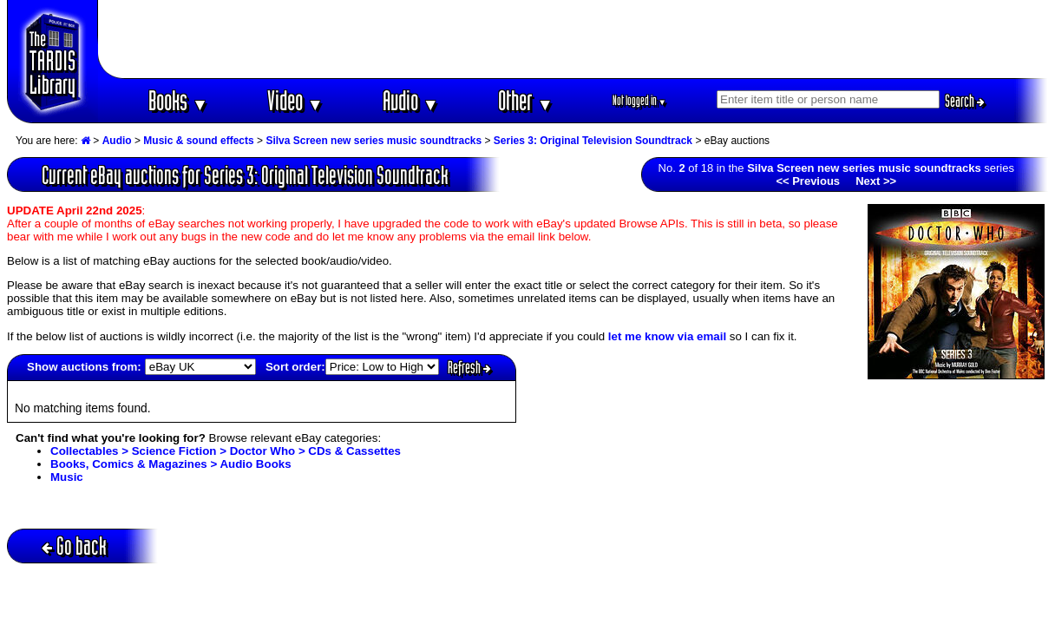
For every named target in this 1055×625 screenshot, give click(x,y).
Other (526, 100)
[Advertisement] (573, 39)
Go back (74, 545)
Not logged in (640, 100)
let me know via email (667, 336)
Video (295, 100)
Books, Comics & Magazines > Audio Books (171, 463)
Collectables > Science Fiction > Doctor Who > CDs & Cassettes (225, 450)
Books (178, 100)
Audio (411, 100)
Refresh (469, 367)
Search (965, 100)
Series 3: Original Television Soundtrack (593, 141)
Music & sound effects (198, 141)
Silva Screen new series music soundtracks (373, 141)
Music (66, 477)
